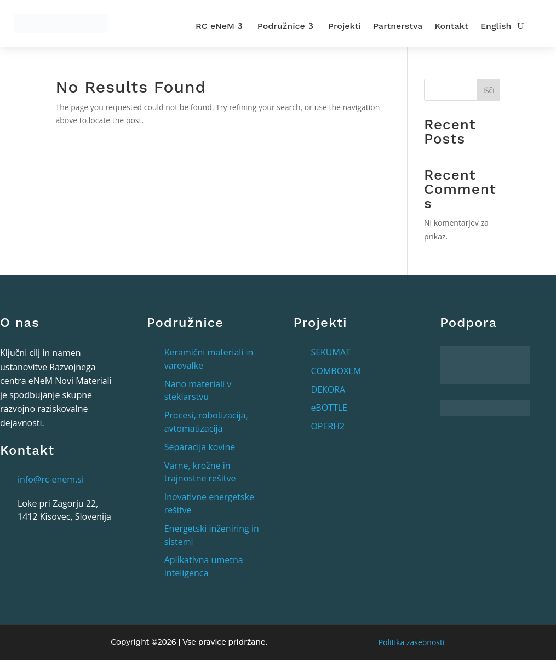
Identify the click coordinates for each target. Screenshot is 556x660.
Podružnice (281, 26)
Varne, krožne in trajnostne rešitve (200, 472)
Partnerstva (397, 26)
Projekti (344, 26)
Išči (489, 90)
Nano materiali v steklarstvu (198, 390)
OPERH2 (328, 426)
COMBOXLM (336, 371)
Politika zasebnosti (412, 642)
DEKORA (328, 389)
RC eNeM (215, 26)
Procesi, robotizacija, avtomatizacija (206, 421)
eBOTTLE (329, 407)
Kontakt (451, 26)
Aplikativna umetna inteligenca (203, 566)
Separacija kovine (200, 447)
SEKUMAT (330, 352)
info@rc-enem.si (51, 479)
